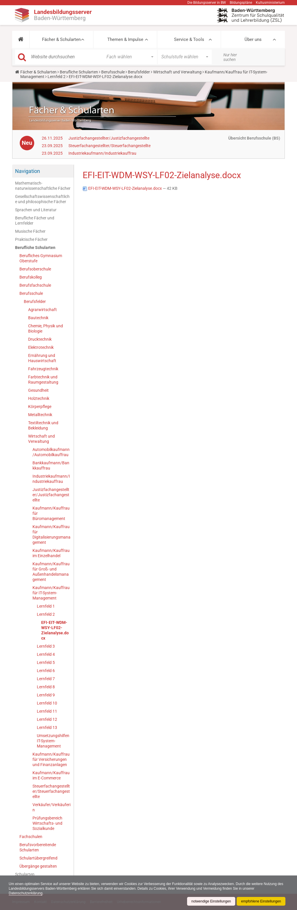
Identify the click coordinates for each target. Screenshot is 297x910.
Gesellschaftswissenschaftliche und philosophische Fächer (42, 199)
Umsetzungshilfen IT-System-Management (53, 740)
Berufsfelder (139, 72)
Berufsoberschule (35, 269)
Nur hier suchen (230, 57)
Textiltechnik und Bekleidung (43, 425)
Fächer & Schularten (61, 39)
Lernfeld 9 (46, 695)
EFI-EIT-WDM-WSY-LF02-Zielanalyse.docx (55, 630)
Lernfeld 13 (47, 727)
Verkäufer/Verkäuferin (51, 807)
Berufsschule (113, 72)
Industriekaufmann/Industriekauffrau (102, 153)
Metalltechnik (40, 414)
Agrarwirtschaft (42, 309)
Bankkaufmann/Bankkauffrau (50, 465)
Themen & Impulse (125, 39)
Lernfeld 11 (47, 711)
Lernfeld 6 (46, 670)
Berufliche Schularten (79, 72)
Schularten (25, 874)
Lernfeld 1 (46, 606)
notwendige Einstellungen (211, 901)
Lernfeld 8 (46, 687)
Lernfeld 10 (47, 703)
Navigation (27, 171)
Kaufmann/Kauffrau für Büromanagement (51, 513)
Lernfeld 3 (46, 646)
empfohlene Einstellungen (261, 901)
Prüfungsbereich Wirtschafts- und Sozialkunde (47, 823)
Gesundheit (38, 390)
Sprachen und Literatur (36, 209)
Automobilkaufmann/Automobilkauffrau (51, 452)
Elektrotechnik (41, 347)
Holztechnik (38, 398)
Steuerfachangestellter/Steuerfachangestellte (109, 145)
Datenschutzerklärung (26, 893)
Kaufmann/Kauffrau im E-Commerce (51, 775)
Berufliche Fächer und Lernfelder (34, 220)
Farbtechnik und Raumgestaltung (43, 379)
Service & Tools (189, 39)
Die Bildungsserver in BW (206, 3)
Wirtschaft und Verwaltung (177, 72)
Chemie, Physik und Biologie (45, 328)
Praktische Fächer (31, 239)
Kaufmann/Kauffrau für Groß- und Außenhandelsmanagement (51, 571)
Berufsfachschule (35, 285)
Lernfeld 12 (47, 719)
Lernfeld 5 (46, 662)
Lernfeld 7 (46, 678)
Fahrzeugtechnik (43, 368)
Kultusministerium (270, 3)
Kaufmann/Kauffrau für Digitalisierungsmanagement (51, 534)
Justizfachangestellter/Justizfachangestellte (108, 138)
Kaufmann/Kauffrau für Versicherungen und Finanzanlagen (51, 759)
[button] (20, 39)
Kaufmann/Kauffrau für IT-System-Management (51, 592)
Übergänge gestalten (38, 866)
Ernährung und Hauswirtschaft (42, 358)
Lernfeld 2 (57, 76)
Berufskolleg (30, 277)
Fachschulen (30, 836)
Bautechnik (38, 317)
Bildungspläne (241, 3)
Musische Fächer (30, 231)
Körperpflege (39, 406)
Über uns (253, 39)
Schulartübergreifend (38, 858)
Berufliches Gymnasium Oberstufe (40, 258)
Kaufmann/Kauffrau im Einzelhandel (51, 553)
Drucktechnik (40, 339)
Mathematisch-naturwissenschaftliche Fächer (42, 186)
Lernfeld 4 (46, 654)
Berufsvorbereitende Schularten (37, 847)
